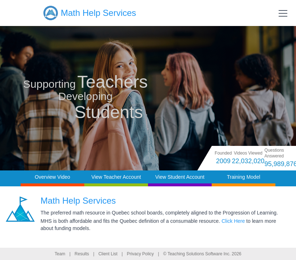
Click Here (233, 221)
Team (60, 253)
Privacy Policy (140, 253)
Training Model (243, 177)
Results (82, 253)
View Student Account (179, 177)
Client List (108, 253)
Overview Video (52, 177)
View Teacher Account (116, 177)
